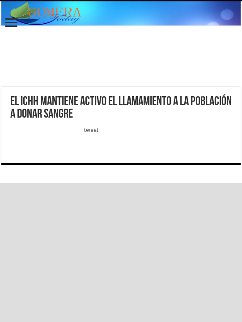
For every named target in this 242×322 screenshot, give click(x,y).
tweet (91, 130)
